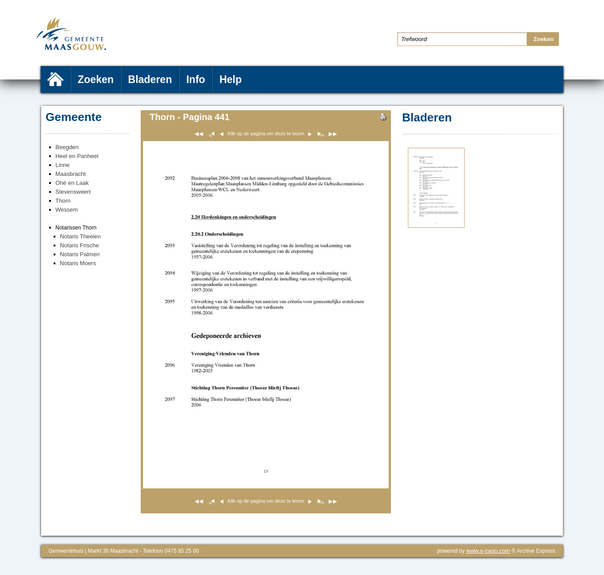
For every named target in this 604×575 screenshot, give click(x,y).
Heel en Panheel (76, 156)
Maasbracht (70, 174)
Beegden (67, 147)
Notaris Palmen (80, 254)
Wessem (66, 209)
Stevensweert (73, 191)
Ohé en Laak (71, 182)
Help (230, 79)
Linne (62, 165)
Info (195, 79)
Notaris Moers (78, 263)
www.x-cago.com (488, 550)
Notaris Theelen (80, 236)
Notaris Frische (79, 245)
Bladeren (150, 79)
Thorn (63, 200)
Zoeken (96, 79)
